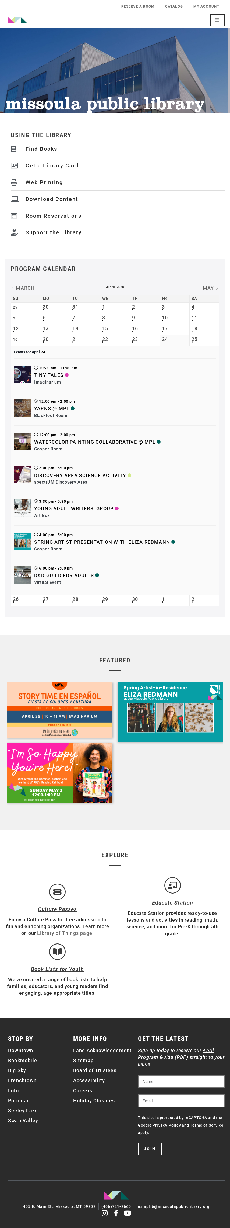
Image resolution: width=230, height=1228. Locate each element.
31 (75, 307)
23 (135, 339)
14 (75, 328)
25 (194, 339)
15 (105, 328)
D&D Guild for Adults (64, 575)
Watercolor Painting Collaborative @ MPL (94, 442)
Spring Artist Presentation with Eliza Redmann (102, 542)
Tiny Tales (48, 375)
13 (46, 328)
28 (75, 599)
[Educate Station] (172, 885)
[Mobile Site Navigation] (217, 20)
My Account (206, 6)
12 (16, 328)
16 (135, 328)
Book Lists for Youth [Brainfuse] (57, 969)
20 (46, 339)
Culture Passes (57, 909)
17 (165, 328)
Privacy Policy (167, 1126)
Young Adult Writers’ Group (74, 508)
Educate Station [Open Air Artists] (172, 903)
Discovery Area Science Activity (80, 475)
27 (46, 599)
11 (194, 317)
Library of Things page (64, 933)
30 (46, 307)
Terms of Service (207, 1126)
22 (105, 339)
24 (165, 339)
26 (16, 599)
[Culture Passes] (57, 892)
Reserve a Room (137, 6)
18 (194, 328)
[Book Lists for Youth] (57, 952)
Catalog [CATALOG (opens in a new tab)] (174, 6)
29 (105, 599)
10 (165, 317)
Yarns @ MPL (51, 408)
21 (75, 339)
